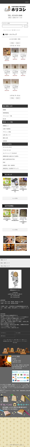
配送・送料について (17, 339)
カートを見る (18, 332)
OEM (4, 162)
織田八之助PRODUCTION (9, 159)
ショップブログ (24, 341)
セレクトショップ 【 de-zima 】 (10, 153)
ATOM (16, 342)
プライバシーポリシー (16, 341)
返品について (24, 339)
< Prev (12, 43)
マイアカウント (3, 332)
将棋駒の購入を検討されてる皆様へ (11, 156)
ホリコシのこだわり (7, 147)
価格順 (15, 39)
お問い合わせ (3, 335)
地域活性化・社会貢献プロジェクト (11, 168)
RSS (13, 342)
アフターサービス (7, 150)
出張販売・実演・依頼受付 (9, 165)
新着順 (19, 39)
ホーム (5, 339)
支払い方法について (10, 339)
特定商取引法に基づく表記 (7, 341)
